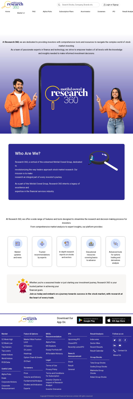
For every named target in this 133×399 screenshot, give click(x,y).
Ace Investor (85, 12)
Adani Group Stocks (98, 377)
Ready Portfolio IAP (54, 350)
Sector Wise (95, 343)
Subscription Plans (66, 12)
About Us (116, 355)
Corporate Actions (9, 382)
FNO (34, 12)
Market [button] (20, 13)
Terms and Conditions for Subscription (55, 374)
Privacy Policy (51, 369)
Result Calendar (96, 351)
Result (70, 366)
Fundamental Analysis (33, 381)
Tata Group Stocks (98, 363)
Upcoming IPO (74, 339)
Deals (4, 378)
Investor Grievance (53, 389)
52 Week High (7, 339)
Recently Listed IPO (76, 347)
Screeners (101, 12)
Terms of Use (51, 366)
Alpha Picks (47, 12)
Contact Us (121, 351)
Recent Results (96, 347)
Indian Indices (7, 355)
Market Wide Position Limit (32, 340)
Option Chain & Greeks (33, 357)
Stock (70, 362)
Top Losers (6, 351)
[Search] (59, 4)
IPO (114, 12)
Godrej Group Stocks (98, 367)
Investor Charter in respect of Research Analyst (54, 382)
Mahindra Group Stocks (97, 371)
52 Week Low (7, 343)
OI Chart (27, 361)
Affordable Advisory (54, 354)
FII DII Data (6, 362)
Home (7, 12)
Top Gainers (6, 347)
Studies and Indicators (33, 385)
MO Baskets (51, 346)
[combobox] (78, 5)
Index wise (94, 339)
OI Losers (27, 350)
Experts (27, 388)
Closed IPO (72, 343)
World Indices (7, 358)
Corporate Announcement (8, 387)
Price (26, 373)
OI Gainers (28, 346)
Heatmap (28, 354)
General (71, 369)
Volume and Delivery (32, 377)
